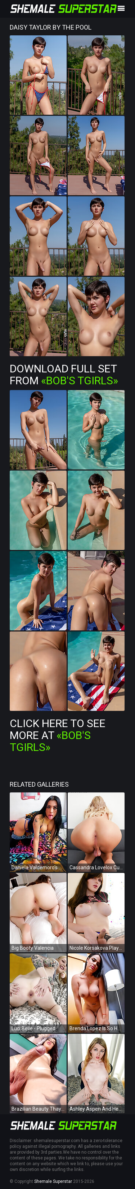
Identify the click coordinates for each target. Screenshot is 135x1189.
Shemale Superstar (53, 1181)
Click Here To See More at (57, 735)
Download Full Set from (64, 374)
